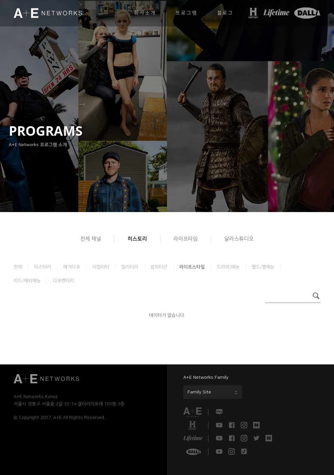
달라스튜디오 (239, 239)
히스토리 (137, 239)
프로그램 (186, 13)
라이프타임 (186, 239)
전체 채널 (90, 239)
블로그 (225, 13)
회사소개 (145, 13)
